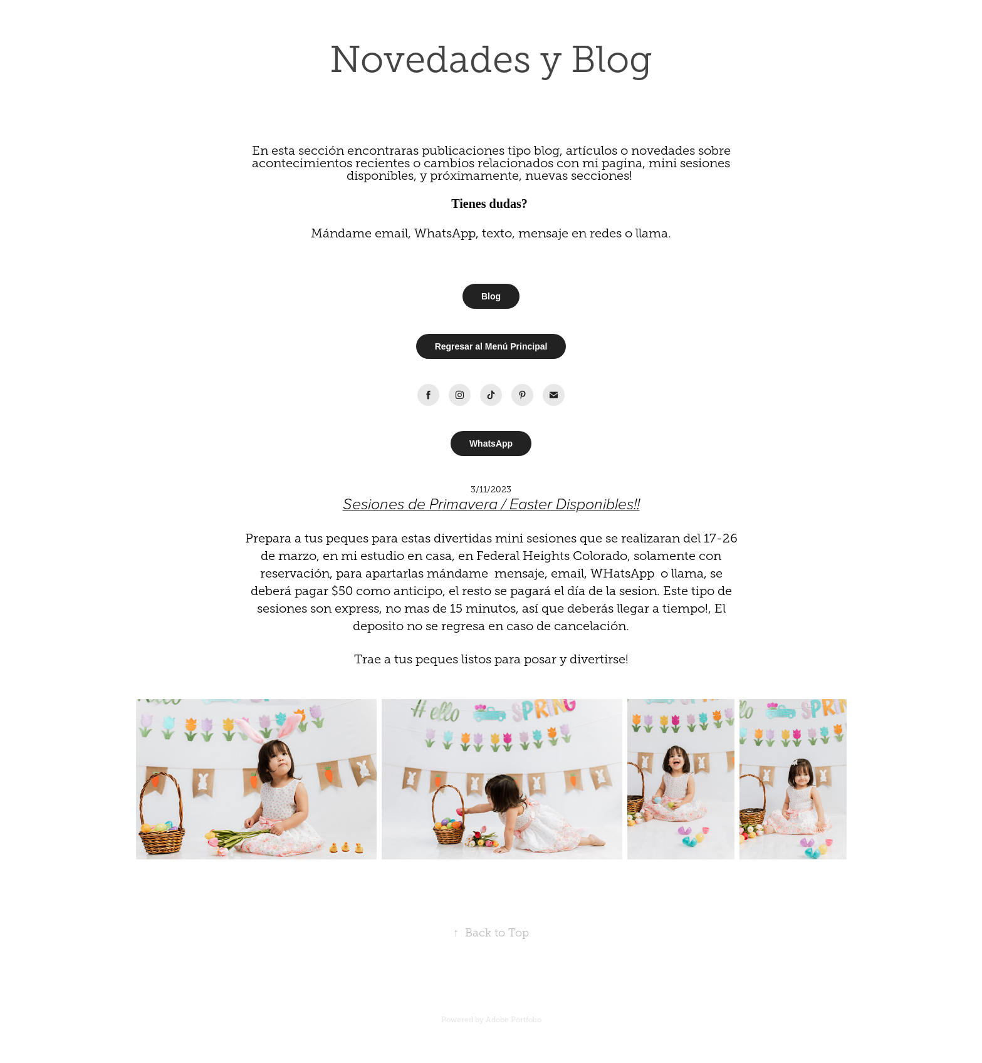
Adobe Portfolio (513, 1019)
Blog (491, 296)
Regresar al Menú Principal (491, 346)
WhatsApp (491, 443)
